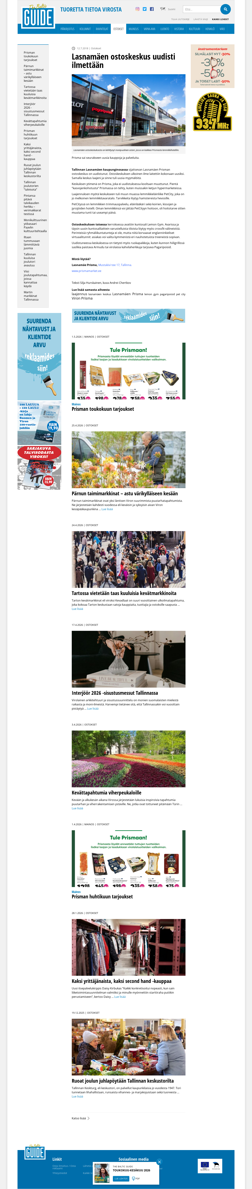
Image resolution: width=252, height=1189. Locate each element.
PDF (138, 1178)
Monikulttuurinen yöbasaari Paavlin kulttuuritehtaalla (35, 225)
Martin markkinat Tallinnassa (31, 296)
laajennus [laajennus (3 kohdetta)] (79, 294)
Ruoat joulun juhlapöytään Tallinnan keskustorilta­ (32, 170)
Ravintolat (102, 29)
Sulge (159, 1162)
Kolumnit (85, 29)
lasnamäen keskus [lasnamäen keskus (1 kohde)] (99, 294)
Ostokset (118, 29)
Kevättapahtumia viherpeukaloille (35, 123)
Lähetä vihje (200, 19)
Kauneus (134, 29)
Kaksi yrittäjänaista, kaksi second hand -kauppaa (33, 152)
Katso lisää (79, 1118)
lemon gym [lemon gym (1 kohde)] (151, 294)
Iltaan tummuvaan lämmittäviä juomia (32, 242)
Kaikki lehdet (220, 19)
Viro (222, 29)
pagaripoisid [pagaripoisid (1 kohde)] (167, 294)
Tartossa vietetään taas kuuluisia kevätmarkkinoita (35, 92)
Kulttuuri (194, 29)
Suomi (171, 9)
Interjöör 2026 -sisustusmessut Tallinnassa (34, 109)
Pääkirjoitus (67, 29)
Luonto (164, 29)
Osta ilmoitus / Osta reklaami (64, 1167)
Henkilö (210, 29)
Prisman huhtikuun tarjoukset (30, 134)
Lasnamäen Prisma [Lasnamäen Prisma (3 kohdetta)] (127, 294)
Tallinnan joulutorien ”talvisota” (31, 186)
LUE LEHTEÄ (121, 1178)
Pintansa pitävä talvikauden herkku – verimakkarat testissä (32, 205)
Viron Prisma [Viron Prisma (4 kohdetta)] (82, 298)
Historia (179, 29)
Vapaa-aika (149, 29)
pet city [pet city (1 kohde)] (181, 294)
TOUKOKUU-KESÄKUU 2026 (131, 1170)
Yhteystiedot (59, 1173)
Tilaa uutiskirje (180, 19)
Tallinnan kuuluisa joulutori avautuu (30, 260)
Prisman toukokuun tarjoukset (31, 56)
